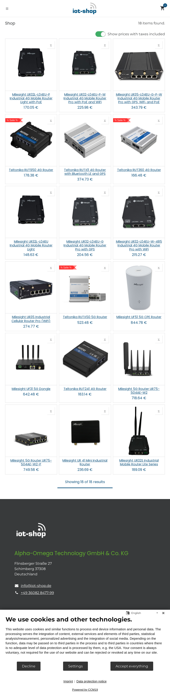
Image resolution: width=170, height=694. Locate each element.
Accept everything (132, 666)
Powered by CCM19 (85, 689)
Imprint (68, 681)
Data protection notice (91, 681)
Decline (28, 666)
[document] (85, 638)
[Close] (163, 613)
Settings (75, 666)
